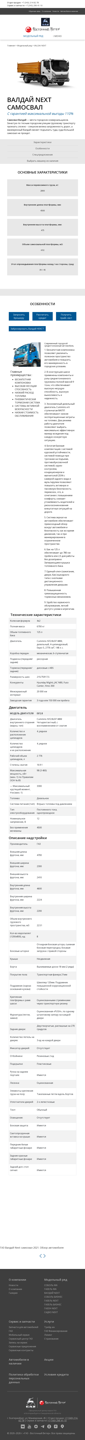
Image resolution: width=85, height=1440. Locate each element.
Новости (55, 11)
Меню (57, 36)
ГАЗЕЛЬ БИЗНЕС (53, 1304)
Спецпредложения (42, 154)
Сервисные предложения (22, 1346)
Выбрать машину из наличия (42, 160)
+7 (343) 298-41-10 (33, 5)
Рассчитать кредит (42, 316)
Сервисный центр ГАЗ (21, 1338)
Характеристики (42, 142)
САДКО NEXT (51, 1312)
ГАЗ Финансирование (55, 1330)
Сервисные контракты (21, 1350)
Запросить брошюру (19, 316)
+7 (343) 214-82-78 (30, 2)
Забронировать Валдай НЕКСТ (27, 328)
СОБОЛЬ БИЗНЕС (53, 1296)
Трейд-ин (49, 1327)
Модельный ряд (33, 36)
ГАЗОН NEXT (51, 1308)
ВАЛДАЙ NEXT (52, 1292)
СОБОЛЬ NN (50, 1285)
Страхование (51, 1338)
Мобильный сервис (19, 1334)
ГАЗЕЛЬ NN (50, 1289)
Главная (11, 45)
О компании (46, 11)
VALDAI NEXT (40, 45)
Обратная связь (35, 11)
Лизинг (48, 1334)
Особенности (42, 148)
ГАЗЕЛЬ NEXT (51, 1300)
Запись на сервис (18, 1342)
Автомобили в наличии (69, 11)
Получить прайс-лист (66, 316)
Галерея (13, 1292)
